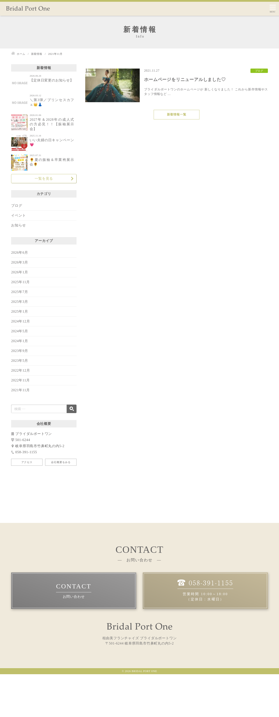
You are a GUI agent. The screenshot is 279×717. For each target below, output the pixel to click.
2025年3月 (19, 301)
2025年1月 (19, 311)
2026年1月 (19, 272)
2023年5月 (19, 360)
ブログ (16, 205)
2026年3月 (19, 262)
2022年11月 (20, 380)
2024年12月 (20, 321)
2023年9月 (19, 351)
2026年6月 (19, 252)
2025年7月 (19, 292)
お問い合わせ (74, 639)
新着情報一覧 (176, 114)
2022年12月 (20, 370)
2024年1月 (19, 341)
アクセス (26, 462)
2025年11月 (20, 282)
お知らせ (18, 225)
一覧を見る (44, 178)
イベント (18, 215)
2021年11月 (20, 390)
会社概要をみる (61, 462)
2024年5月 (19, 331)
